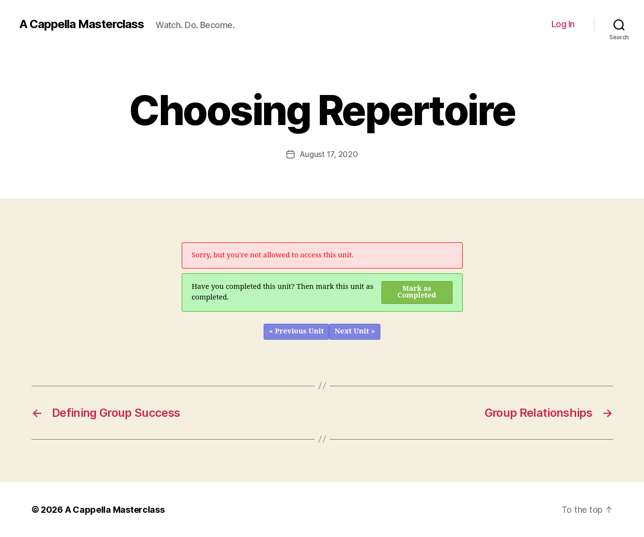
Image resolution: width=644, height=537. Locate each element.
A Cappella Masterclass (81, 24)
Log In (563, 24)
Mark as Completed (416, 292)
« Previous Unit (296, 331)
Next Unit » (354, 331)
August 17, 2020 (328, 154)
